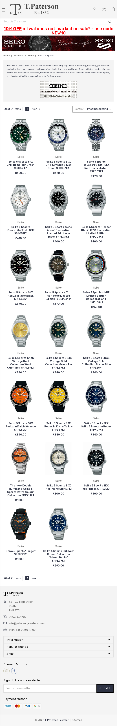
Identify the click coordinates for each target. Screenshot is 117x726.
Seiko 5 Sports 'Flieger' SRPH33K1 (21, 553)
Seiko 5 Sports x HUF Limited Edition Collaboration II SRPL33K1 (96, 297)
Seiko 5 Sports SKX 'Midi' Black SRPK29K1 (96, 487)
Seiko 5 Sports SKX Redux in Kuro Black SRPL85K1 (21, 296)
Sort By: (79, 109)
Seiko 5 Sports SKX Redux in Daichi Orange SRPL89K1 (21, 426)
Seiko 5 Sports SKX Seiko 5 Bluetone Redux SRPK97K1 (96, 426)
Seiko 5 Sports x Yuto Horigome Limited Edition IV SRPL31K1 (58, 296)
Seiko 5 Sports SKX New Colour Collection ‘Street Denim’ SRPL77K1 (58, 556)
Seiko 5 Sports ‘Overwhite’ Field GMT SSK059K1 (21, 230)
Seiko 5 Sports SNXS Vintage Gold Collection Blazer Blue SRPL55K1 (96, 363)
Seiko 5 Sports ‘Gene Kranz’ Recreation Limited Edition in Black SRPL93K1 (58, 232)
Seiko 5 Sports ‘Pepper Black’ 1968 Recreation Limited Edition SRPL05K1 (96, 232)
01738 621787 (17, 617)
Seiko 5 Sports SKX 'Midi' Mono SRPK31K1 (58, 487)
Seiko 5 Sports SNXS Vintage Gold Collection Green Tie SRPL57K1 (58, 363)
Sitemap (77, 720)
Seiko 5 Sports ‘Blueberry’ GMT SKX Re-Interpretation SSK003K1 (96, 166)
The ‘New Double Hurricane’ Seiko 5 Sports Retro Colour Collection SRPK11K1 (20, 490)
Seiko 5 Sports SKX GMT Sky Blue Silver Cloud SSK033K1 (58, 165)
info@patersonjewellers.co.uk (27, 623)
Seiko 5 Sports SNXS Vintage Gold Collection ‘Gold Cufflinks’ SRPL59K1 (20, 363)
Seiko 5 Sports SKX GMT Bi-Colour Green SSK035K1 (20, 165)
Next (36, 109)
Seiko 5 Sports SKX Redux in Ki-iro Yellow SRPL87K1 (58, 426)
